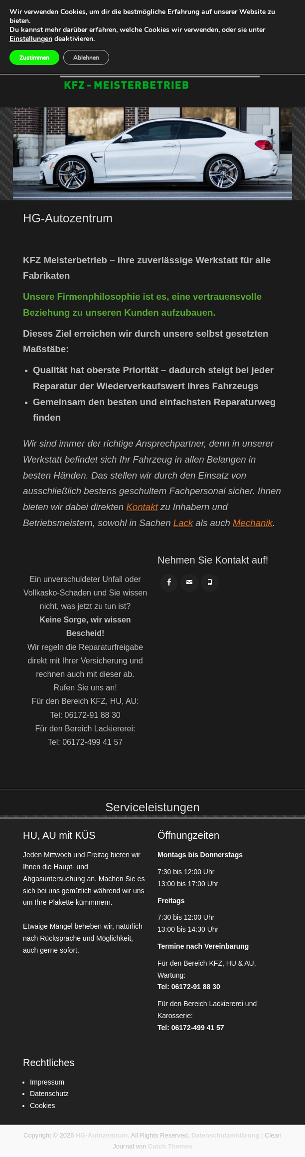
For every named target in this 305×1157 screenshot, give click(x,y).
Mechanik (253, 523)
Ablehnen (86, 57)
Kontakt (141, 507)
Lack (183, 523)
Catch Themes (170, 1146)
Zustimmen (34, 57)
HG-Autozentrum (102, 1135)
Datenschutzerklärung (225, 1135)
